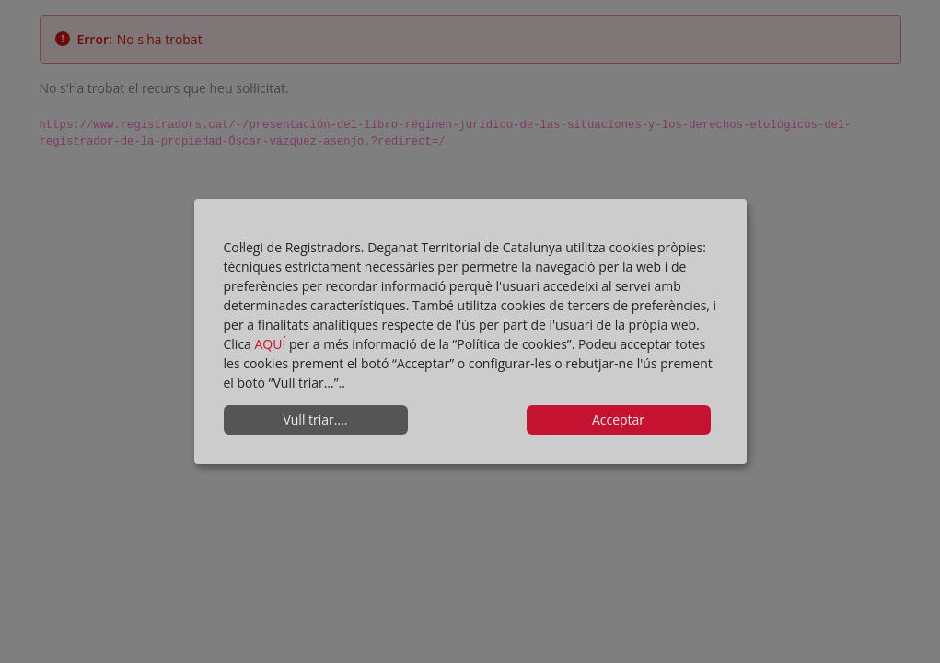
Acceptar (618, 419)
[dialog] (470, 331)
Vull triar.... (315, 419)
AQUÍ (272, 344)
